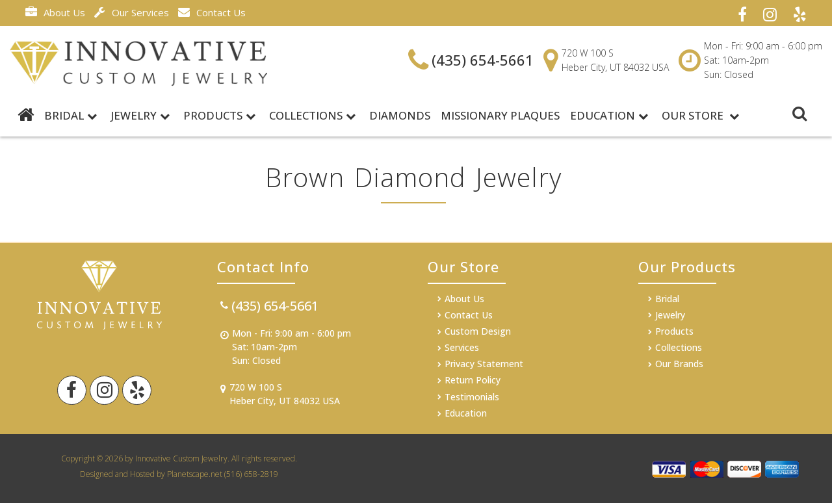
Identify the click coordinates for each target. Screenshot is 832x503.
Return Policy (472, 380)
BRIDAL (70, 115)
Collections (312, 115)
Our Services (131, 12)
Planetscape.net (194, 474)
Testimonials (472, 397)
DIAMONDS (399, 115)
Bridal (667, 298)
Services (462, 347)
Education (609, 115)
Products (219, 115)
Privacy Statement (484, 363)
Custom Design (478, 331)
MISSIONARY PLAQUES (500, 115)
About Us (55, 12)
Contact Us (212, 12)
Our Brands (679, 363)
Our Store (700, 115)
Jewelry (140, 115)
